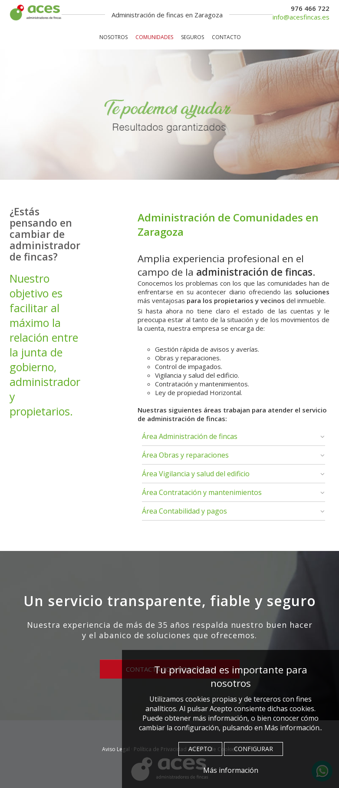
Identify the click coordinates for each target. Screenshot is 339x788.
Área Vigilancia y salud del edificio (196, 473)
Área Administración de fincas (189, 436)
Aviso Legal (116, 749)
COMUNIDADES (154, 37)
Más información (230, 770)
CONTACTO (226, 37)
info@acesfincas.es (301, 17)
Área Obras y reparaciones (185, 455)
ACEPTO (200, 749)
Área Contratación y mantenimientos (202, 492)
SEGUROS (192, 37)
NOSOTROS (113, 37)
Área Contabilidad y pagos (184, 511)
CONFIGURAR (253, 749)
